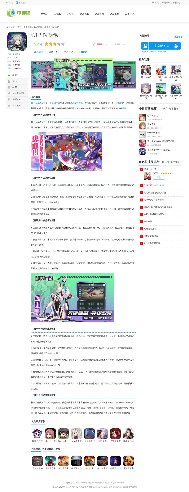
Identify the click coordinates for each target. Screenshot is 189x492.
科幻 (54, 103)
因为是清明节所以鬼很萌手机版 (158, 207)
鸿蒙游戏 (84, 14)
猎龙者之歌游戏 (151, 236)
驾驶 (120, 103)
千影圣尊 (148, 221)
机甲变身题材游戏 (51, 449)
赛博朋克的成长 (37, 469)
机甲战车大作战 (176, 77)
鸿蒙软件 (99, 14)
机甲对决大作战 (161, 77)
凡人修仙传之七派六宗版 (155, 193)
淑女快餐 (151, 124)
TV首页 (9, 2)
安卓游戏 (27, 27)
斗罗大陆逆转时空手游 (154, 214)
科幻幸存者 (63, 468)
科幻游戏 (36, 449)
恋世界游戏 (152, 115)
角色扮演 (38, 27)
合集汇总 (129, 14)
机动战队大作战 (146, 95)
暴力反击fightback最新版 (158, 150)
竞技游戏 (78, 103)
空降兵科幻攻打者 (115, 469)
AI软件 (70, 14)
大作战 (38, 103)
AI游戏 (57, 14)
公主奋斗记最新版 (152, 243)
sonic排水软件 (153, 133)
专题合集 (166, 2)
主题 (58, 103)
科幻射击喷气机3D (102, 469)
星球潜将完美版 (128, 469)
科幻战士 (89, 468)
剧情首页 (177, 2)
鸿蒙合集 (114, 14)
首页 (19, 27)
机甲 (33, 103)
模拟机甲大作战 (161, 95)
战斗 (72, 103)
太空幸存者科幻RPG (50, 469)
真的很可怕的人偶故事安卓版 (160, 141)
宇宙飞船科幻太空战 (76, 469)
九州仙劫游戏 (150, 229)
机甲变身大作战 (176, 95)
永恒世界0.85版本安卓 (154, 185)
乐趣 (124, 108)
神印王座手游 (150, 169)
